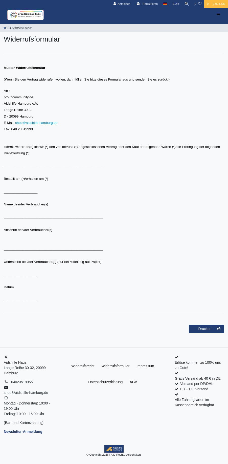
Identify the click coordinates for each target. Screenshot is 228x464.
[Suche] (187, 4)
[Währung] (176, 4)
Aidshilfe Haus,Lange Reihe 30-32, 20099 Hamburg (25, 367)
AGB (133, 382)
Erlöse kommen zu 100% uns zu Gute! (198, 365)
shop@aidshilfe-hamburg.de (36, 123)
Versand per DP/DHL (196, 384)
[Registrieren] (147, 4)
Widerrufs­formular (115, 366)
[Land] (165, 4)
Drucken (209, 329)
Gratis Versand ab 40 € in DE (198, 378)
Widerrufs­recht (82, 366)
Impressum (145, 366)
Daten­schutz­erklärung (105, 382)
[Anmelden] (122, 4)
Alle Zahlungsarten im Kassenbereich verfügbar (194, 402)
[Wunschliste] (198, 4)
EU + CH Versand (194, 389)
